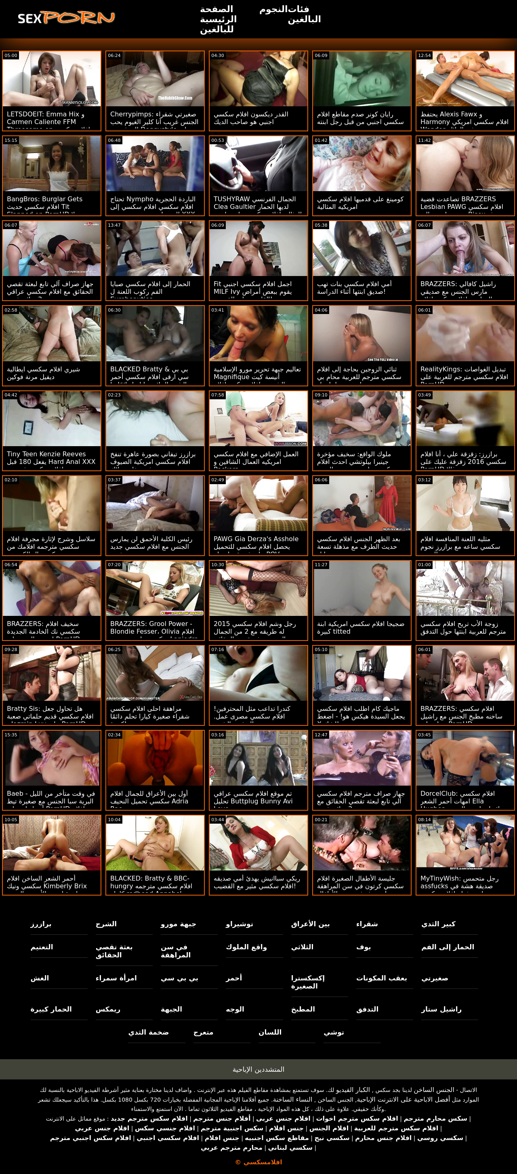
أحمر (234, 978)
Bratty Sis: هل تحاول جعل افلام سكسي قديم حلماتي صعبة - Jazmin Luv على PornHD (50, 716)
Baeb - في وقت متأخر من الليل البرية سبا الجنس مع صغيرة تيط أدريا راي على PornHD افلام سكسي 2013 (51, 805)
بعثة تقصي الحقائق (114, 951)
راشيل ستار (441, 1009)
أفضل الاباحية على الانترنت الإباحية (403, 1099)
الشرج (106, 924)
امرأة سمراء (116, 978)
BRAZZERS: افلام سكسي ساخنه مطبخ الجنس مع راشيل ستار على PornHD (461, 716)
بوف (363, 947)
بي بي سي (179, 978)
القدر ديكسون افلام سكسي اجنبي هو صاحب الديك (251, 118)
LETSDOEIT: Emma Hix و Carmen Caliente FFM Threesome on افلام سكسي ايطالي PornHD (48, 125)
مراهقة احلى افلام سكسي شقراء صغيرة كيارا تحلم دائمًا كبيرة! (149, 716)
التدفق (367, 1009)
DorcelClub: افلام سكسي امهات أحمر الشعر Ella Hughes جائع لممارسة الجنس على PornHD (462, 805)
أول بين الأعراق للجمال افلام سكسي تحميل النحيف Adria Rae (149, 801)
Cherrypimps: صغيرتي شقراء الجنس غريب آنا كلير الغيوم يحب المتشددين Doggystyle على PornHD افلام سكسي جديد (154, 125)
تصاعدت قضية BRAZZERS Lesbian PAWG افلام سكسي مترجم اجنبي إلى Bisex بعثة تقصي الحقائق (461, 210)
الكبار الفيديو (353, 1090)
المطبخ (303, 1009)
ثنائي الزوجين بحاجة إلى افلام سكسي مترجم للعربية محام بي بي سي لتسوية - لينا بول (359, 376)
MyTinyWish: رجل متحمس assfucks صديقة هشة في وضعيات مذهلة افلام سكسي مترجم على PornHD (459, 890)
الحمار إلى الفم (447, 947)
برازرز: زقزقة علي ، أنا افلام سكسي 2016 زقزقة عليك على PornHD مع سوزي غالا (463, 461)
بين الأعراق (310, 924)
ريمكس (108, 1009)
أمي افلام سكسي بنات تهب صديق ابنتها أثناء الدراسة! (354, 287)
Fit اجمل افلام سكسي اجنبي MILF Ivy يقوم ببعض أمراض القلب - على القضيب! (253, 291)
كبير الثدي (438, 924)
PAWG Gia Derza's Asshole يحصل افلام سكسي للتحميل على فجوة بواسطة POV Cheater (256, 550)
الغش (40, 978)
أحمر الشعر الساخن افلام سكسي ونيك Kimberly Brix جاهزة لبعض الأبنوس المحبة (47, 886)
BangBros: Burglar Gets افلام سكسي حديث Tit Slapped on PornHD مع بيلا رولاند (47, 210)
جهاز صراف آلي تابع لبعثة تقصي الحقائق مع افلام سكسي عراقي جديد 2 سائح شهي (50, 291)
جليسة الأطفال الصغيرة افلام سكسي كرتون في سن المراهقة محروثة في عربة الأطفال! (360, 886)
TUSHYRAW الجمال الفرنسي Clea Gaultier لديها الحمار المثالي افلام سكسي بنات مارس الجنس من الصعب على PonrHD (258, 210)
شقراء (367, 924)
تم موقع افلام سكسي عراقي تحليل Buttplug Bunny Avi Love (253, 801)
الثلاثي (302, 947)
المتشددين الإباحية (259, 1069)
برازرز (41, 924)
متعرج (203, 1032)
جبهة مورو (178, 924)
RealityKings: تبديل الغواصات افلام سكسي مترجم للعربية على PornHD (464, 376)
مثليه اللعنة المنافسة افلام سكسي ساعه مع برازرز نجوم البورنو (460, 546)
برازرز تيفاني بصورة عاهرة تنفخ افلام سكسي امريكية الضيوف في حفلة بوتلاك (153, 461)
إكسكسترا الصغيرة (308, 982)
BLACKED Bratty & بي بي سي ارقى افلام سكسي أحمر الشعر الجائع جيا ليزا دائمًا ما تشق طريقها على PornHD (149, 380)
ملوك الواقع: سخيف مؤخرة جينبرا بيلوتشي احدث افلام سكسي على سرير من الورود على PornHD (356, 465)
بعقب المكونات (381, 978)
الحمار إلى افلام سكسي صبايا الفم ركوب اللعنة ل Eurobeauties (150, 291)
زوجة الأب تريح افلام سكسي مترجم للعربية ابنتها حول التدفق (463, 627)
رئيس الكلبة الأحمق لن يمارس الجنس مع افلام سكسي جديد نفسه (151, 546)
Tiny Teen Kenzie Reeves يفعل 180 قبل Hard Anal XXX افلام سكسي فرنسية (51, 461)
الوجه (235, 1009)
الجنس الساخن (434, 1090)
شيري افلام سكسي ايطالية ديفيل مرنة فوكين (43, 373)
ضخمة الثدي (148, 1032)
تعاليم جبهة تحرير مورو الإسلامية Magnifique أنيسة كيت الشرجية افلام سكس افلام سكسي (257, 380)
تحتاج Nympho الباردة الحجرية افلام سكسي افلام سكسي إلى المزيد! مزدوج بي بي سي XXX (152, 206)
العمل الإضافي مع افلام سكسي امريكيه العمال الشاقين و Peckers (256, 461)
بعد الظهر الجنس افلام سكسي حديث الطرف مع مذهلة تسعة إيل (358, 546)
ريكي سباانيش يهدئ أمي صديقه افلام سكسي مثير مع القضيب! (257, 882)
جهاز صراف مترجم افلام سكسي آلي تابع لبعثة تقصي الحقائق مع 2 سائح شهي (361, 801)
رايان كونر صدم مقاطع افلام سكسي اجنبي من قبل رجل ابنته (360, 118)
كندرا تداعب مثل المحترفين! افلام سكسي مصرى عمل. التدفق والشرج (252, 716)
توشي (334, 1032)
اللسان (270, 1032)
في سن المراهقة (176, 951)
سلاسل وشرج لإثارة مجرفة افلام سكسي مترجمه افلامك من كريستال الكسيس (51, 546)
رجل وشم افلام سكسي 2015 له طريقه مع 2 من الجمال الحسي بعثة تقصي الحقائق (255, 631)
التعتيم (42, 947)
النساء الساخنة (293, 1099)
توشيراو (239, 924)
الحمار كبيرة (51, 1009)
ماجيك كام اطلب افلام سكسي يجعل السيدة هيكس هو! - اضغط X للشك (361, 716)
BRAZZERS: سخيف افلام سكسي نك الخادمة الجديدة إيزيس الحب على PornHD (43, 631)
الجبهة (171, 1009)
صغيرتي (434, 978)
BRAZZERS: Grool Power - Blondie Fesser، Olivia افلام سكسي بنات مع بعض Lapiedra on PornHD (154, 635)
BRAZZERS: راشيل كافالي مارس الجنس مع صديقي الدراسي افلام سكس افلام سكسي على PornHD (458, 295)
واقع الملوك (246, 947)
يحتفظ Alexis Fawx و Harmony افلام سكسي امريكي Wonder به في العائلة (464, 121)
